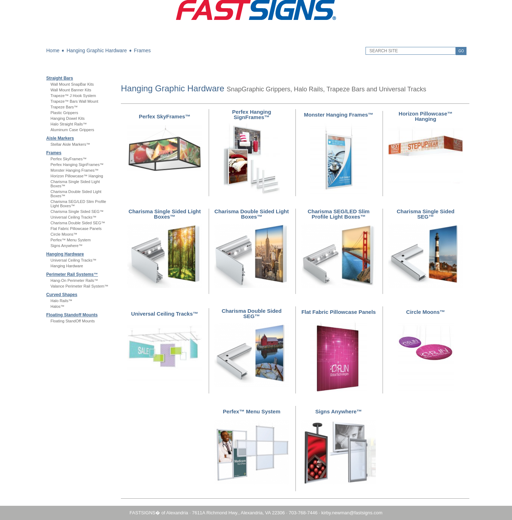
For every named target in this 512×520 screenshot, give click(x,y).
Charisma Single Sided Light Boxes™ (164, 214)
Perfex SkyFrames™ (68, 159)
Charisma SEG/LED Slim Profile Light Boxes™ (338, 214)
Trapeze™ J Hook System (73, 95)
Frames (142, 50)
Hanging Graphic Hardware (96, 50)
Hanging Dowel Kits (67, 118)
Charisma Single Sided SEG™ (76, 211)
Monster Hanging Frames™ (74, 170)
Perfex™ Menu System (70, 240)
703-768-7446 (303, 512)
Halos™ (57, 306)
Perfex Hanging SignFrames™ (76, 164)
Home (52, 50)
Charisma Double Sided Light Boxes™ (251, 214)
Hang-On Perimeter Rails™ (74, 280)
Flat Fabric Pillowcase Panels (76, 228)
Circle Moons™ (63, 234)
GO (461, 51)
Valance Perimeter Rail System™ (79, 286)
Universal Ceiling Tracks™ (73, 217)
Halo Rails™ (61, 301)
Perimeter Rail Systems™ (72, 274)
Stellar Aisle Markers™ (70, 144)
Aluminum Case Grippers (72, 130)
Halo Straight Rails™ (68, 124)
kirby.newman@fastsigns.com (352, 512)
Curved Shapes (61, 294)
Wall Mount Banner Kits (70, 90)
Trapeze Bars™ (64, 107)
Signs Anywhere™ (66, 245)
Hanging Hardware (65, 254)
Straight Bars (59, 78)
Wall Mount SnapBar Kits (72, 84)
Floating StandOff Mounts (72, 321)
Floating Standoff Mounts (72, 314)
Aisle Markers (60, 138)
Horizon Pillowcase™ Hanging (76, 176)
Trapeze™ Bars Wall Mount (74, 101)
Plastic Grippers (64, 113)
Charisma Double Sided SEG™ (77, 223)
